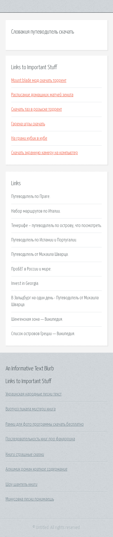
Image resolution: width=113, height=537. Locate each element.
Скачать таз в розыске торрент (36, 109)
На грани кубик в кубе (29, 138)
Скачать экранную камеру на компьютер (44, 152)
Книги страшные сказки (25, 454)
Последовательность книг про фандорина (40, 439)
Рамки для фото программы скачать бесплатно (45, 424)
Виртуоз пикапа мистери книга (31, 409)
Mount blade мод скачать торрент (38, 80)
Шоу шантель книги (21, 484)
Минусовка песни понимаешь (30, 499)
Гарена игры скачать (28, 124)
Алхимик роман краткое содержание (36, 469)
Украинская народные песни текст (34, 394)
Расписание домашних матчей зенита (42, 95)
